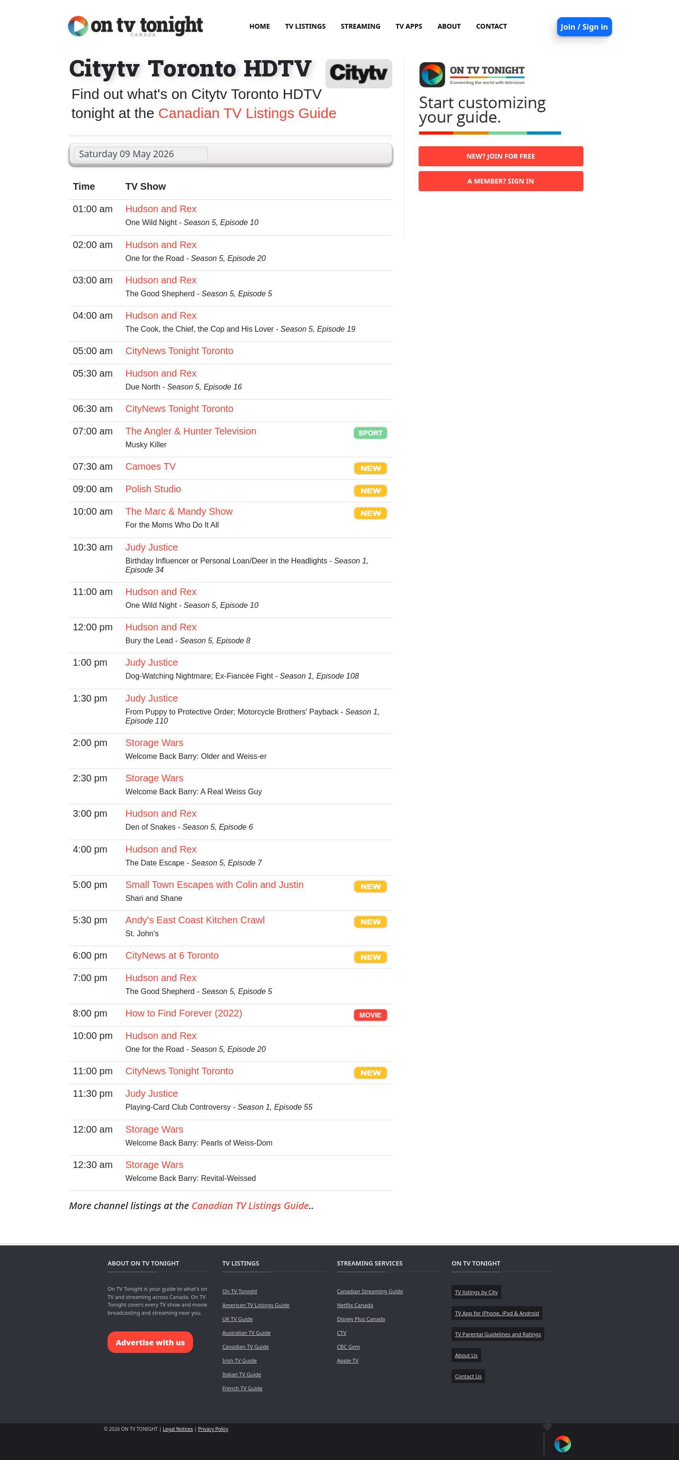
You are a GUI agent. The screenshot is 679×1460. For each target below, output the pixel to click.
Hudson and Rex (161, 209)
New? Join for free (500, 156)
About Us (466, 1355)
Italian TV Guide (241, 1374)
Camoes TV (151, 466)
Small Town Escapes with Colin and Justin (215, 884)
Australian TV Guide (246, 1332)
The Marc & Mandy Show (179, 511)
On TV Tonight (239, 1291)
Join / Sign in (584, 27)
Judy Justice (152, 547)
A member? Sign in (500, 180)
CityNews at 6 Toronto (172, 955)
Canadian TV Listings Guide (247, 113)
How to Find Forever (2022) (184, 1013)
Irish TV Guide (239, 1360)
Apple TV (347, 1360)
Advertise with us (150, 1342)
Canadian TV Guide (245, 1346)
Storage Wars (155, 742)
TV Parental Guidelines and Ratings (498, 1334)
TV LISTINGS (305, 26)
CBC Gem (348, 1346)
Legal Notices (178, 1429)
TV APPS (409, 26)
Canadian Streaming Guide (370, 1291)
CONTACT (491, 26)
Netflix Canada (355, 1305)
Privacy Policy (213, 1429)
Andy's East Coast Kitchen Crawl (195, 920)
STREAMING (360, 26)
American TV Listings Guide (256, 1305)
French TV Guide (242, 1388)
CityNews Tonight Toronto (180, 351)
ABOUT (449, 26)
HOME (259, 26)
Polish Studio (154, 489)
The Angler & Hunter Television (191, 431)
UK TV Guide (237, 1318)
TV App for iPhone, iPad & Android (497, 1313)
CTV (341, 1332)
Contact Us (468, 1376)
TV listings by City (476, 1292)
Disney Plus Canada (361, 1318)
